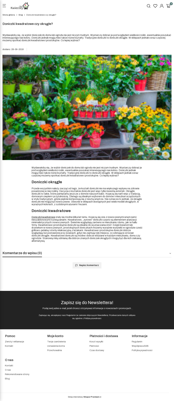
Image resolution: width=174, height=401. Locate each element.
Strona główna (8, 15)
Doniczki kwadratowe (43, 217)
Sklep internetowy (83, 397)
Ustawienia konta (56, 346)
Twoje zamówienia (56, 341)
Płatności (94, 346)
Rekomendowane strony (17, 374)
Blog (21, 15)
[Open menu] (4, 6)
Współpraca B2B (140, 346)
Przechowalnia (54, 350)
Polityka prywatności (142, 350)
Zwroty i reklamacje (14, 341)
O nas (8, 370)
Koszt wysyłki (96, 341)
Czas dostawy (96, 350)
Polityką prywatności (92, 318)
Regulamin (71, 315)
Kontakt (9, 346)
